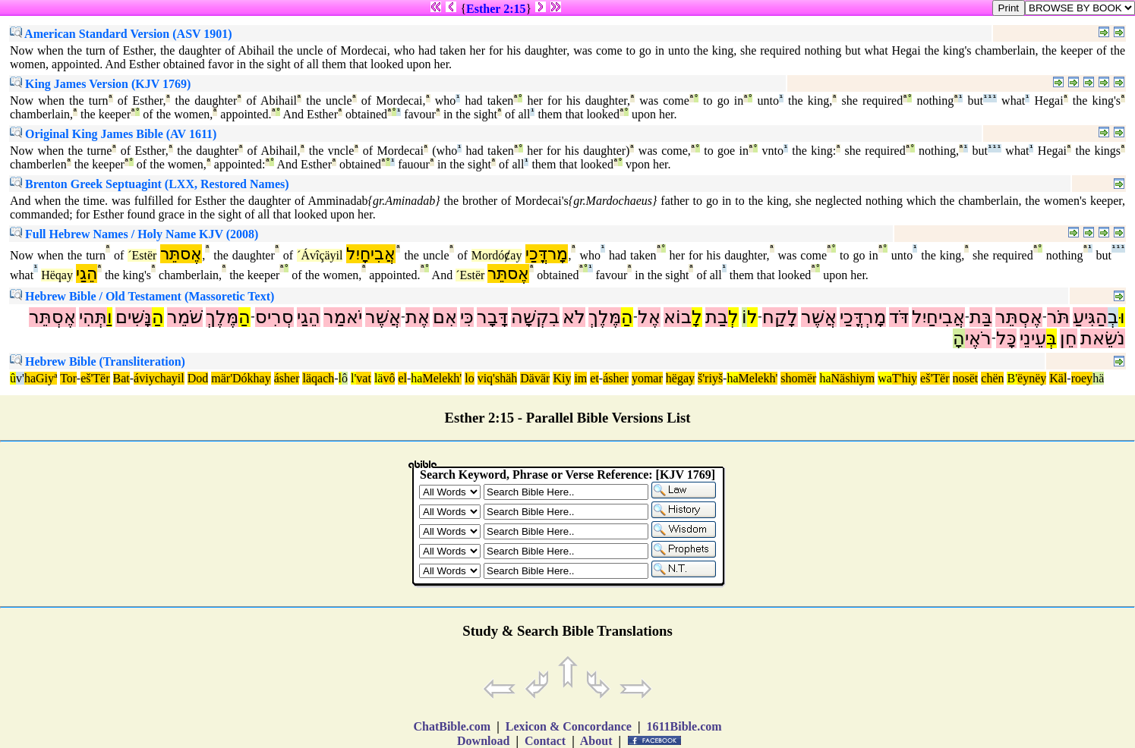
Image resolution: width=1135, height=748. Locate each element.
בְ (1113, 317)
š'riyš (710, 378)
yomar (647, 378)
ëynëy (1031, 378)
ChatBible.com (451, 726)
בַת (716, 317)
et (594, 378)
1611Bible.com (683, 726)
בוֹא (678, 317)
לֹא (574, 317)
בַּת (980, 317)
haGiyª (41, 378)
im (580, 378)
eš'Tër (94, 378)
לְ (733, 317)
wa (885, 378)
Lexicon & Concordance (569, 726)
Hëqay (57, 275)
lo (469, 378)
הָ (959, 338)
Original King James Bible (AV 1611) (113, 133)
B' (1012, 378)
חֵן (1068, 338)
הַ (627, 317)
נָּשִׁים (133, 317)
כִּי (467, 317)
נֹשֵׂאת (1102, 338)
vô (389, 378)
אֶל (649, 317)
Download (483, 740)
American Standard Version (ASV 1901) (121, 33)
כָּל (1006, 338)
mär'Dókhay (240, 378)
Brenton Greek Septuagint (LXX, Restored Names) (149, 184)
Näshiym (853, 378)
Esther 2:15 (495, 8)
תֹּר (1058, 317)
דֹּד (899, 317)
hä (1098, 378)
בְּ (1051, 338)
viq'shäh (498, 378)
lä (378, 378)
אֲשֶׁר (819, 317)
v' (20, 378)
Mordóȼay (496, 255)
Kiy (562, 378)
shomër (798, 378)
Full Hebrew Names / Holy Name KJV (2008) (134, 234)
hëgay (680, 378)
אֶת (417, 317)
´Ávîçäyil (319, 255)
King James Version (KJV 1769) (100, 83)
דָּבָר (492, 317)
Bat (121, 378)
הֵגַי (86, 273)
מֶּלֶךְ (604, 317)
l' (353, 378)
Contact (545, 740)
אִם (445, 317)
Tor (68, 378)
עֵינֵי (1033, 338)
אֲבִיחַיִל (938, 317)
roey (1081, 378)
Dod (198, 378)
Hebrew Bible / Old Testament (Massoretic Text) (142, 296)
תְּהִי (93, 317)
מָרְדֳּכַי (863, 317)
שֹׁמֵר (185, 317)
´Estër (142, 255)
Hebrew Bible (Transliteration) (97, 361)
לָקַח (780, 317)
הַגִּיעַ (1090, 317)
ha (416, 378)
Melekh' (442, 378)
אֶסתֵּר (181, 253)
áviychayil (159, 378)
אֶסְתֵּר (1018, 317)
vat (363, 378)
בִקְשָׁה (535, 317)
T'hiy (904, 378)
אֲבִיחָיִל (371, 253)
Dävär (535, 378)
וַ (109, 317)
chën (992, 378)
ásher (287, 378)
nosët (966, 378)
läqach (318, 378)
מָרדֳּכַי (546, 253)
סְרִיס (274, 317)
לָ (697, 317)
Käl (1058, 378)
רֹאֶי (978, 338)
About (597, 740)
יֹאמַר (342, 317)
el (402, 378)
